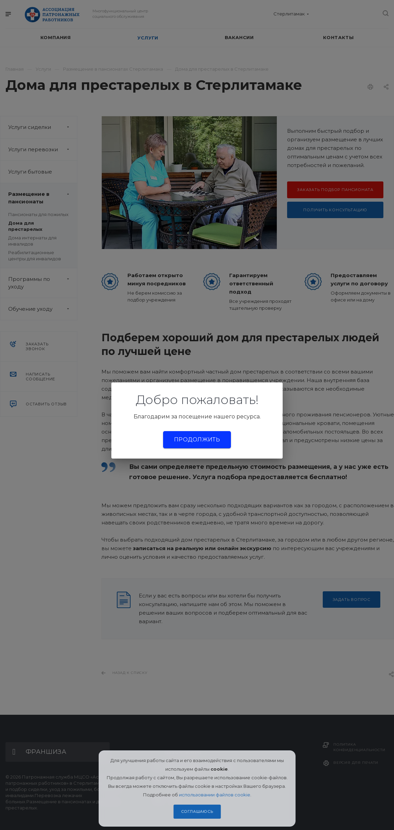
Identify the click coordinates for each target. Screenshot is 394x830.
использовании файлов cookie (214, 794)
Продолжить (197, 439)
